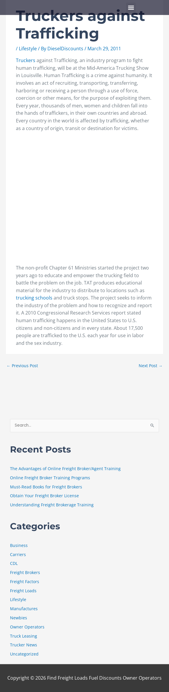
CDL (14, 563)
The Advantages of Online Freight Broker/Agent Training (65, 468)
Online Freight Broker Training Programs (50, 477)
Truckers (26, 60)
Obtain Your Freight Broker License (44, 495)
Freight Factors (24, 581)
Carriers (18, 554)
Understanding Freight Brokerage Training (52, 505)
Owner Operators (27, 627)
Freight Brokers (25, 572)
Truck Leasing (23, 636)
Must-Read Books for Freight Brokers (46, 487)
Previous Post (22, 365)
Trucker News (23, 645)
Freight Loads (23, 590)
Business (19, 545)
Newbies (18, 618)
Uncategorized (24, 654)
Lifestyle (28, 48)
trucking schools (35, 298)
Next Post (151, 365)
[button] (131, 7)
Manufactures (24, 608)
